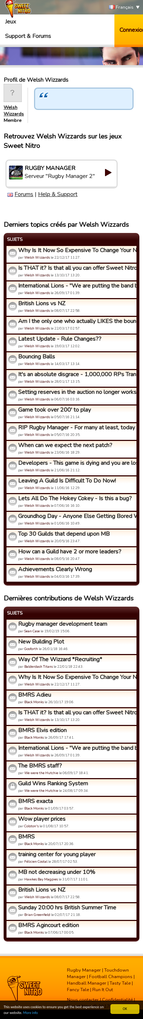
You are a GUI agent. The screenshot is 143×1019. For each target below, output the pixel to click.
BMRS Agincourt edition (48, 925)
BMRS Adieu (34, 694)
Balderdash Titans (38, 666)
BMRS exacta (35, 801)
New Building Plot (41, 641)
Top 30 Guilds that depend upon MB (64, 533)
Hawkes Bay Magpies (41, 879)
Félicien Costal (35, 861)
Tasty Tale (120, 983)
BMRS (26, 836)
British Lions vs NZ (41, 303)
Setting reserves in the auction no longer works (76, 392)
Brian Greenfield (37, 914)
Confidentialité (117, 1000)
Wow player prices (42, 818)
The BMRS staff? (40, 765)
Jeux (10, 22)
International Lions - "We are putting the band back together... (76, 285)
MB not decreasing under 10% (56, 872)
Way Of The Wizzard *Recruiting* (60, 659)
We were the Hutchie (41, 772)
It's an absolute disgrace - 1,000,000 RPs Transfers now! (76, 374)
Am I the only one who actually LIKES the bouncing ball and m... (76, 321)
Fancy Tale (78, 989)
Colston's (31, 826)
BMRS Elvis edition (42, 730)
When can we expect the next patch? (65, 445)
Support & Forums (28, 36)
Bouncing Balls (36, 356)
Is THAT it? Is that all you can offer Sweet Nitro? (76, 268)
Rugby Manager (84, 970)
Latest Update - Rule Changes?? (59, 338)
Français (121, 7)
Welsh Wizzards (14, 110)
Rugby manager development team (62, 624)
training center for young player (57, 854)
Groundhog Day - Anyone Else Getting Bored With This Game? (76, 516)
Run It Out (102, 989)
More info (30, 1013)
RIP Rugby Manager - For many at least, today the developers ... (76, 427)
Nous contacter (83, 1000)
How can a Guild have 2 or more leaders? (69, 551)
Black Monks (34, 702)
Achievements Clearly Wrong (55, 569)
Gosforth (31, 648)
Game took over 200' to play (54, 409)
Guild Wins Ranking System (53, 783)
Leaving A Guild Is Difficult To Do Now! (67, 480)
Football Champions (111, 976)
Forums (23, 194)
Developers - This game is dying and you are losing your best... (76, 463)
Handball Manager (86, 983)
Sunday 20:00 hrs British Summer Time (67, 907)
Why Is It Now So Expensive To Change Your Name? (76, 250)
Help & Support (57, 194)
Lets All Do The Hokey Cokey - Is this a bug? (75, 498)
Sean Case (32, 631)
